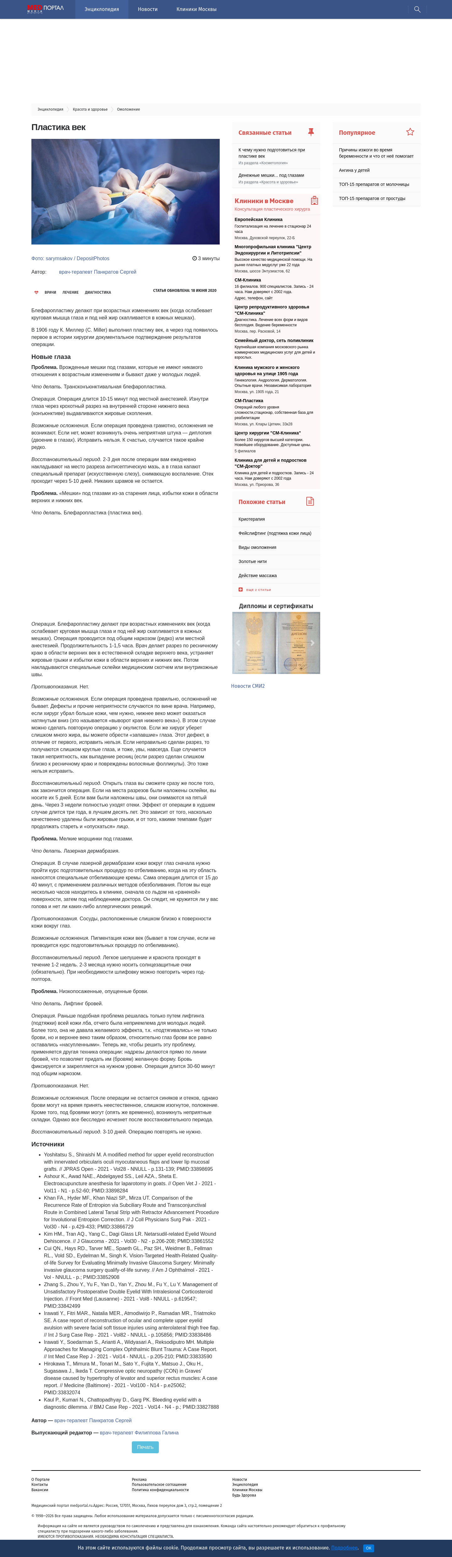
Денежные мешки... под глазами (271, 175)
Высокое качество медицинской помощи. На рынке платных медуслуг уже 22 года (273, 262)
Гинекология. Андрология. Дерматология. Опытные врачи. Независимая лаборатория (273, 383)
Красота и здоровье (278, 182)
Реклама (139, 1479)
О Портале (40, 1479)
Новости (148, 9)
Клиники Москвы (196, 9)
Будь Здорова (244, 1495)
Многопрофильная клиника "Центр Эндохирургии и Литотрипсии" (273, 249)
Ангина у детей (354, 170)
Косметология (273, 163)
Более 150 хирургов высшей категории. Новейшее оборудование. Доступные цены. (273, 442)
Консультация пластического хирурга (272, 209)
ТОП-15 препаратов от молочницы (374, 184)
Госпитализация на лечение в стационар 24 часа (273, 229)
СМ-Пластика (249, 400)
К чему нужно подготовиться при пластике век (272, 153)
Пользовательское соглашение (159, 1484)
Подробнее (344, 1548)
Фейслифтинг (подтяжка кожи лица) (275, 533)
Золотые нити (253, 561)
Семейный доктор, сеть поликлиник (274, 340)
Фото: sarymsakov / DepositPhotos (70, 258)
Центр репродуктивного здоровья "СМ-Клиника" (272, 310)
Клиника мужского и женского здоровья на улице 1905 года (267, 370)
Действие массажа (258, 575)
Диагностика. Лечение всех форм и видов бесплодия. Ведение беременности (271, 323)
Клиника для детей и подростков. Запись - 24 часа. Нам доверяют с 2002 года (274, 476)
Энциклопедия (102, 9)
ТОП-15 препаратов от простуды (372, 198)
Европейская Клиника (258, 219)
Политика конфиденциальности (160, 1490)
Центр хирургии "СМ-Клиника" (268, 432)
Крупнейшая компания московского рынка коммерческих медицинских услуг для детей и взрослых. (275, 352)
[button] (238, 643)
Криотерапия (252, 519)
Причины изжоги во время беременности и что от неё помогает (376, 153)
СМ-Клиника (248, 279)
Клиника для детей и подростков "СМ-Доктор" (271, 463)
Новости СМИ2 (248, 686)
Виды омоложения (257, 547)
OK (368, 1548)
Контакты (39, 1484)
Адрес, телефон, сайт (254, 298)
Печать (145, 1447)
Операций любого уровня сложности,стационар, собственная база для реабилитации (274, 412)
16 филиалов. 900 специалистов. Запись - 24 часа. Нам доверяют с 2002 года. (274, 289)
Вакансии (39, 1490)
